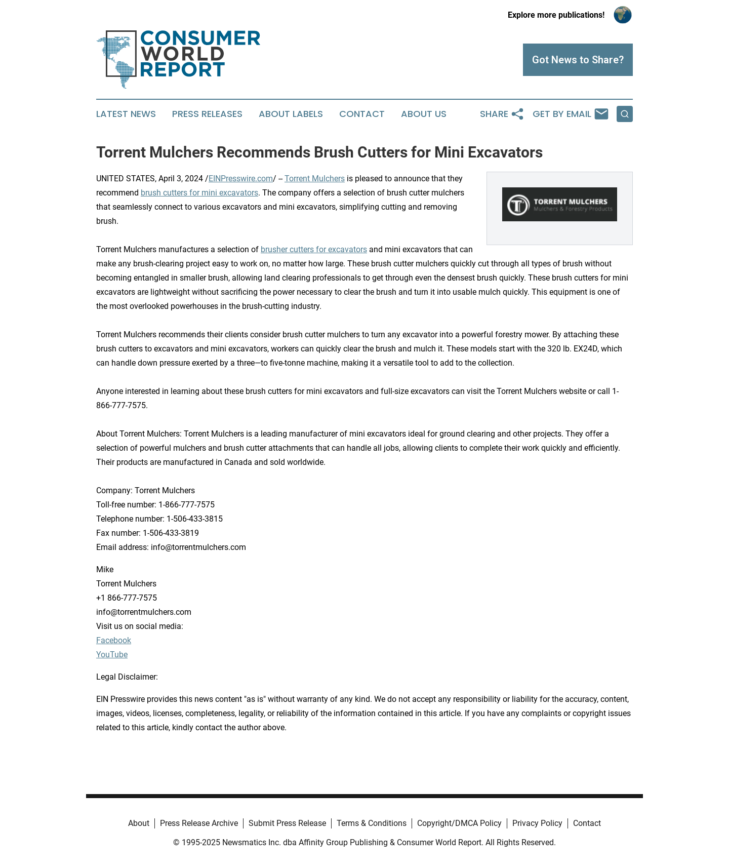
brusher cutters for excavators (314, 249)
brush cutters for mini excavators (199, 193)
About (138, 823)
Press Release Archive (199, 823)
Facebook (113, 640)
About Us (424, 114)
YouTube (112, 654)
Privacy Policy (537, 823)
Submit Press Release (287, 823)
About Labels (291, 114)
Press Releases (207, 114)
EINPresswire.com (241, 178)
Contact (362, 114)
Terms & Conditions (372, 823)
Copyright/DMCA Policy (459, 823)
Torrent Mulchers (315, 178)
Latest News (126, 114)
